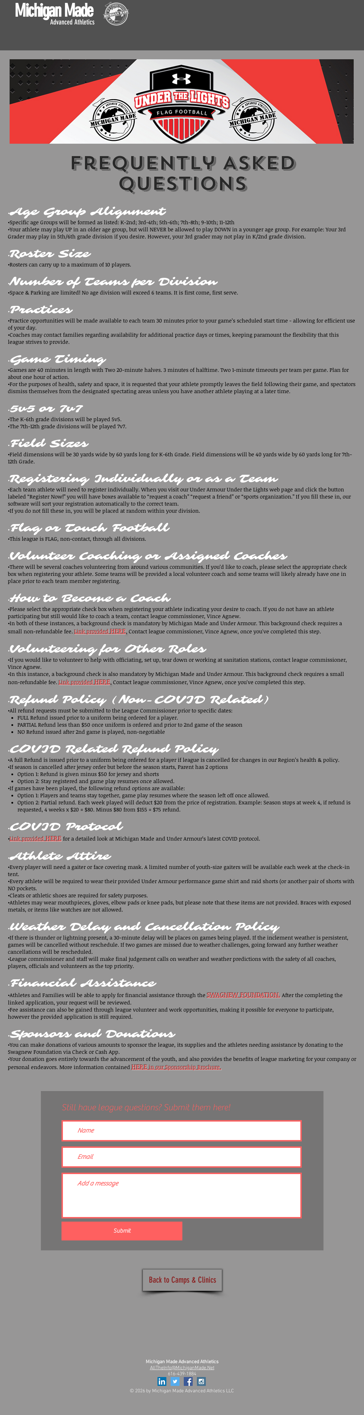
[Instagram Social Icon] (201, 1381)
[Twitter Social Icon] (175, 1381)
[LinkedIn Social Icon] (161, 1381)
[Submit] (121, 1231)
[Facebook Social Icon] (188, 1381)
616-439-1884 (182, 1374)
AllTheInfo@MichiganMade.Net (182, 1368)
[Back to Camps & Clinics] (182, 1280)
